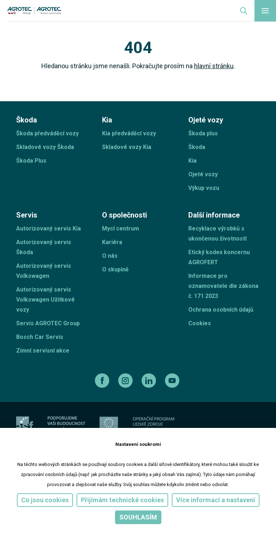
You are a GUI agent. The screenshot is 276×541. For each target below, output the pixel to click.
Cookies (199, 323)
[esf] (24, 425)
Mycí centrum (120, 228)
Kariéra (112, 242)
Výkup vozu (203, 188)
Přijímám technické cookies (122, 500)
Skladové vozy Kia (126, 147)
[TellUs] (234, 424)
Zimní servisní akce (42, 350)
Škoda (196, 147)
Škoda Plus (31, 160)
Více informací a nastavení (215, 500)
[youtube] (173, 380)
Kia (192, 160)
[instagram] (126, 380)
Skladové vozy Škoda (45, 147)
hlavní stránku (214, 66)
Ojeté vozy (203, 174)
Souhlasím (138, 517)
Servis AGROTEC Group (48, 323)
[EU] (109, 425)
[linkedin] (150, 380)
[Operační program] (153, 425)
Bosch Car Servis (39, 337)
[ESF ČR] (66, 425)
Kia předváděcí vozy (129, 133)
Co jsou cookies (45, 500)
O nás (110, 255)
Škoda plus (203, 133)
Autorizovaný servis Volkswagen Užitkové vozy (45, 299)
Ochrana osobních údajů (220, 309)
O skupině (115, 269)
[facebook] (103, 380)
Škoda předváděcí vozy (47, 133)
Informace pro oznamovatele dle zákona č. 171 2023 (223, 285)
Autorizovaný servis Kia (48, 228)
